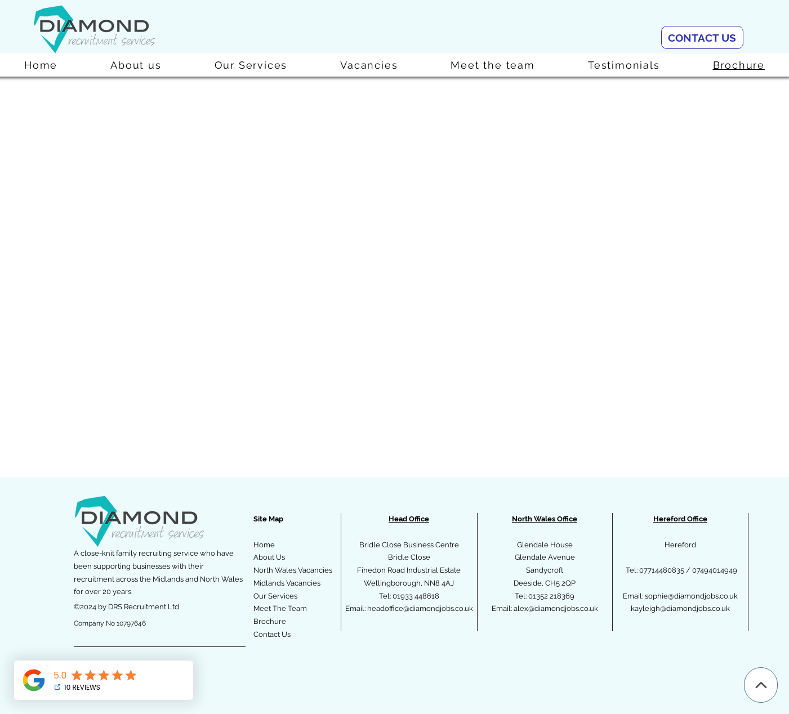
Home (264, 545)
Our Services (275, 596)
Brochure (269, 621)
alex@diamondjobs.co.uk (556, 608)
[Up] (761, 685)
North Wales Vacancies (292, 570)
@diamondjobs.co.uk (703, 596)
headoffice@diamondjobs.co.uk (420, 608)
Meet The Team (280, 608)
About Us (269, 557)
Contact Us (272, 634)
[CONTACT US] (702, 37)
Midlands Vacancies (286, 583)
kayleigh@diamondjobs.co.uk (680, 608)
